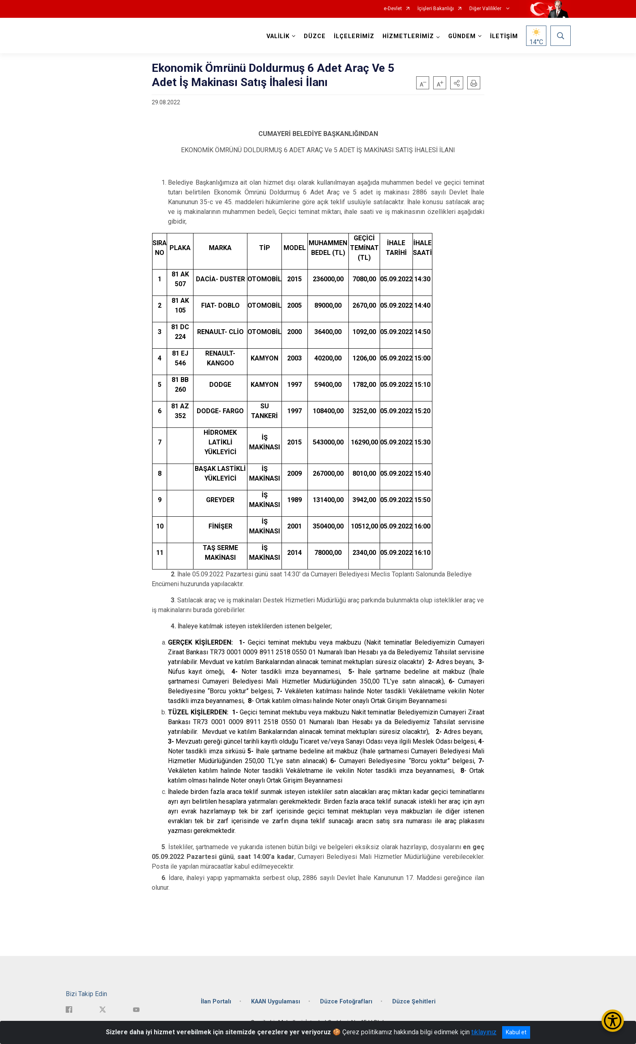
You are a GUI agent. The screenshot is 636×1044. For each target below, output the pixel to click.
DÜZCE (315, 36)
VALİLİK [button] (278, 36)
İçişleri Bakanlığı (435, 8)
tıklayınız (483, 1032)
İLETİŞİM (504, 36)
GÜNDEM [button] (462, 36)
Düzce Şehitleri (414, 1001)
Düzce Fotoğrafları (346, 1001)
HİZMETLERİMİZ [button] (408, 36)
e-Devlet (393, 8)
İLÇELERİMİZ (354, 36)
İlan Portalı (216, 1001)
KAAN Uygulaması (275, 1001)
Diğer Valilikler (486, 8)
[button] (456, 82)
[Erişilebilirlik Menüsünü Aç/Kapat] (613, 1020)
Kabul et (516, 1032)
